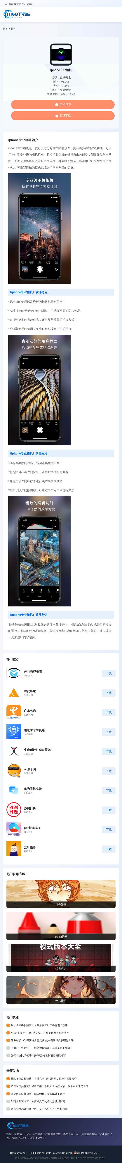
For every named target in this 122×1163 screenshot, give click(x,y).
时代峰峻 (30, 691)
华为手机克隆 (33, 788)
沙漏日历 (30, 808)
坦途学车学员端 (34, 730)
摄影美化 (65, 77)
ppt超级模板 (32, 827)
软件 (13, 28)
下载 (109, 673)
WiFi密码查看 (33, 671)
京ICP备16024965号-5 (88, 1153)
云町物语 (30, 847)
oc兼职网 (30, 769)
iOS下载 (65, 115)
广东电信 (30, 710)
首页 (5, 28)
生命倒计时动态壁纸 (37, 749)
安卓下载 (66, 104)
